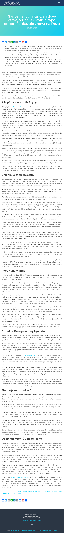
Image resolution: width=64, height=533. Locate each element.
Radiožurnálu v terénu (20, 107)
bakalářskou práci (30, 355)
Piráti (34, 530)
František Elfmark (27, 530)
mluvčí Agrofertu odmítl (20, 477)
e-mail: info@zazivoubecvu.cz (32, 520)
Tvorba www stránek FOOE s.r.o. (47, 530)
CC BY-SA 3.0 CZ (16, 530)
